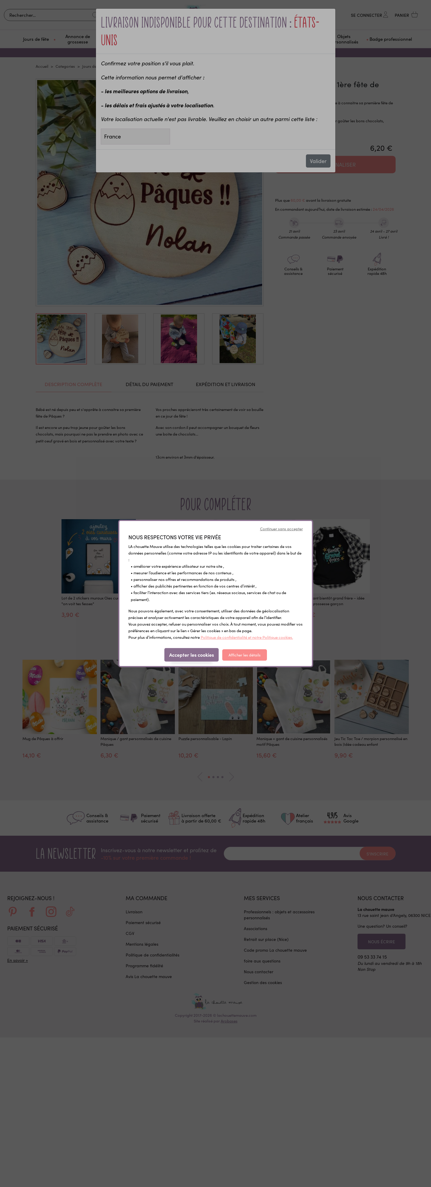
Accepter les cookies (191, 654)
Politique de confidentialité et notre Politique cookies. (247, 637)
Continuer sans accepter (281, 528)
